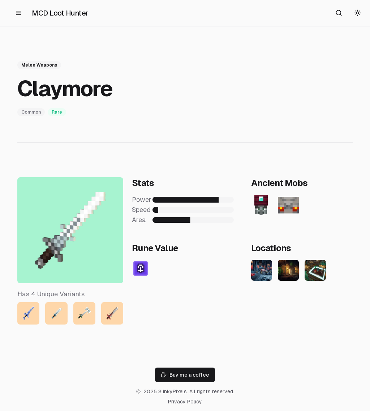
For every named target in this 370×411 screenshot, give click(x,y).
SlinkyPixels (172, 391)
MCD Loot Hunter (60, 13)
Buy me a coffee (185, 375)
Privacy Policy (185, 401)
